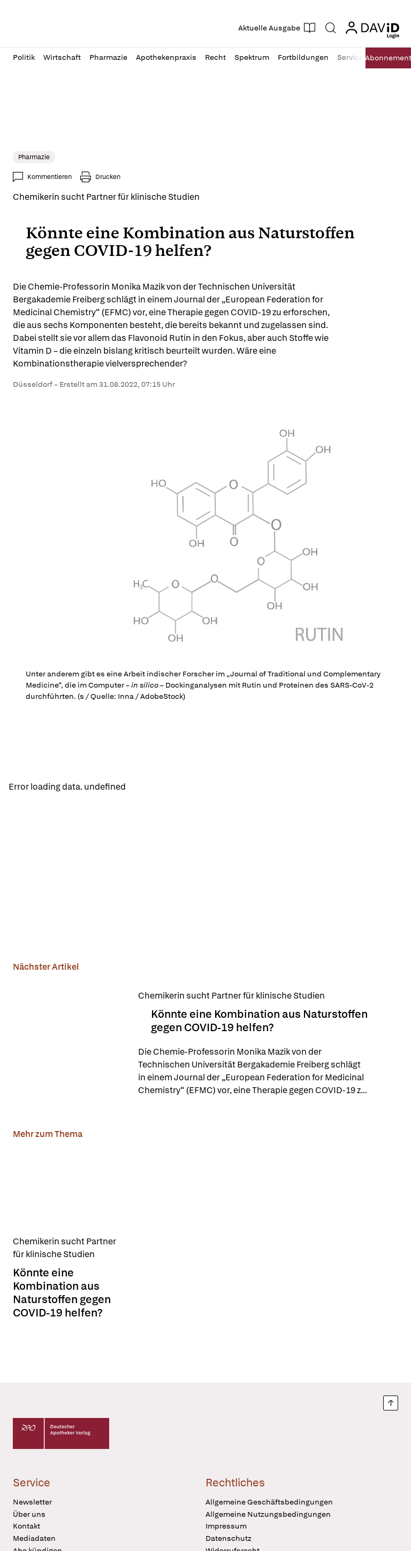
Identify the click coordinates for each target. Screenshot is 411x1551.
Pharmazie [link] (34, 157)
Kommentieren (49, 177)
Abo (384, 58)
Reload (148, 787)
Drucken (107, 177)
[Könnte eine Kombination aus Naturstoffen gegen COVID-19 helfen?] (69, 1045)
